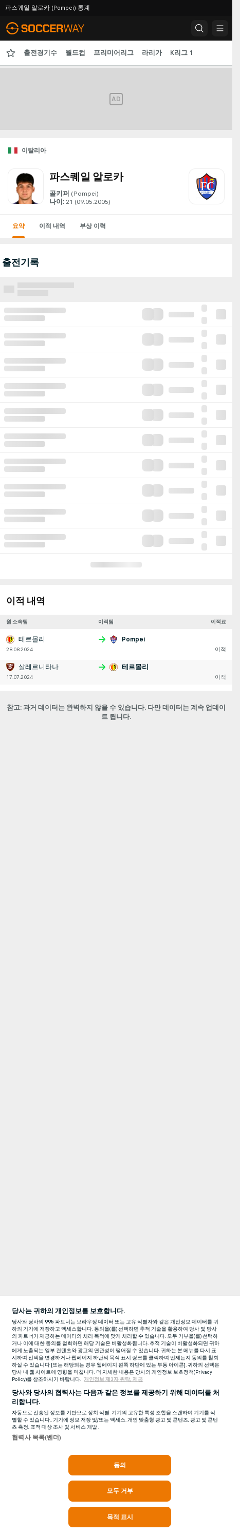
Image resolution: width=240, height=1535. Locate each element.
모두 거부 (120, 1490)
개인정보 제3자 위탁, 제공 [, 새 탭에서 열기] (113, 1379)
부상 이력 (93, 226)
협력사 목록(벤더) (36, 1437)
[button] (199, 28)
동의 (120, 1465)
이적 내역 (52, 226)
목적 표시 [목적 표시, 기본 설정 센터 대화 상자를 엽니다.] (120, 1517)
